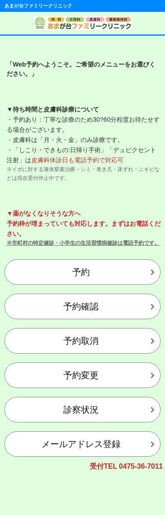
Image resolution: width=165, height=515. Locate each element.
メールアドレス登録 (81, 444)
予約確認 (81, 306)
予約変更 (81, 375)
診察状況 (81, 409)
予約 (81, 272)
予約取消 (81, 341)
